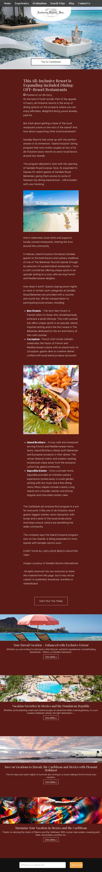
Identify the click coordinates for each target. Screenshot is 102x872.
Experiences (22, 3)
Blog (71, 3)
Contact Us (84, 3)
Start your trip (76, 865)
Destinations (39, 3)
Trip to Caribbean (51, 61)
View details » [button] (51, 657)
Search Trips (57, 3)
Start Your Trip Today (51, 601)
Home (7, 3)
